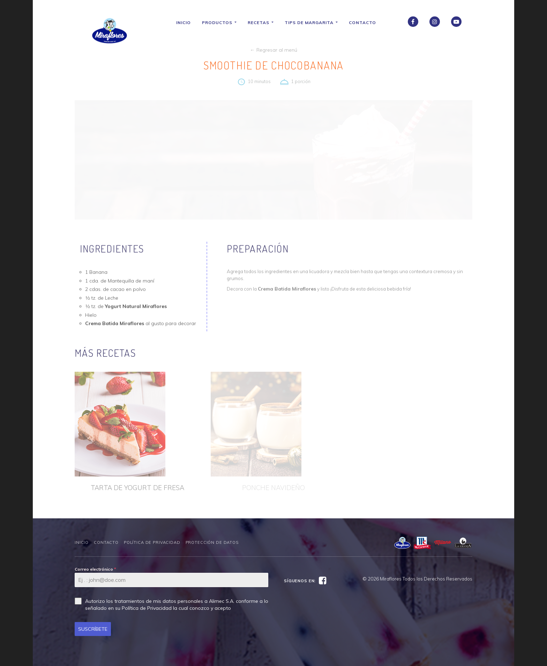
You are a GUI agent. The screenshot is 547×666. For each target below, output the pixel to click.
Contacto (365, 22)
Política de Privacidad (152, 542)
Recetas (263, 22)
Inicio (186, 22)
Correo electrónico (95, 569)
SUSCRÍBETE (92, 629)
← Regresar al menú (273, 50)
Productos (221, 22)
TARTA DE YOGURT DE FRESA (137, 487)
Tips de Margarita (313, 22)
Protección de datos (212, 542)
